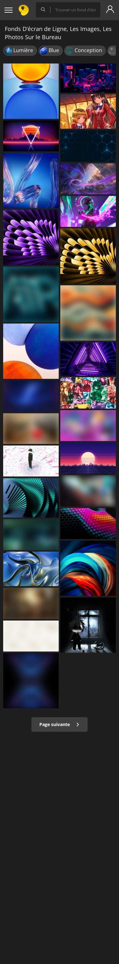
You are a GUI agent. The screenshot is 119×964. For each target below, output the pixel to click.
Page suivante (59, 724)
